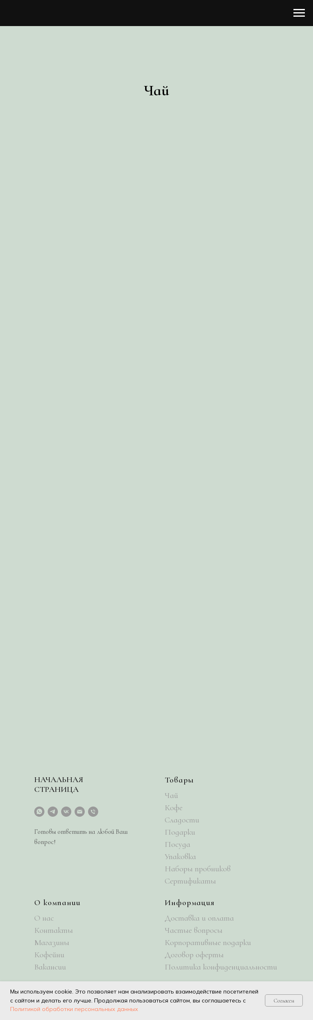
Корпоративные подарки (208, 942)
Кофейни (49, 955)
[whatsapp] (39, 812)
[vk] (66, 812)
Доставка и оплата (199, 918)
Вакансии (50, 967)
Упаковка (180, 857)
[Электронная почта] (80, 812)
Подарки (180, 832)
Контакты (53, 930)
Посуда (177, 844)
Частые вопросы (194, 930)
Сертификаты (190, 881)
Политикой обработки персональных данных (74, 1009)
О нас (44, 918)
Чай (171, 795)
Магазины (51, 942)
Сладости (182, 820)
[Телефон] (93, 812)
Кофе (174, 808)
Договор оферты (194, 955)
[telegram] (53, 812)
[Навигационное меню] (299, 13)
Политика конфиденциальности (221, 967)
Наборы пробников (198, 869)
